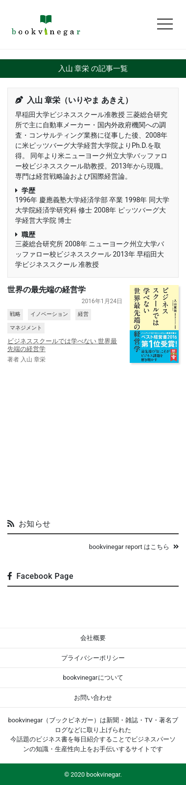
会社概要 (93, 638)
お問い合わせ (93, 697)
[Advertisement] (93, 437)
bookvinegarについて (93, 677)
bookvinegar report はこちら (134, 546)
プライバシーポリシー (93, 658)
